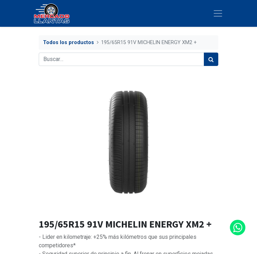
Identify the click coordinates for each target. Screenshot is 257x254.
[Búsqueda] (211, 59)
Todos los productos (68, 43)
